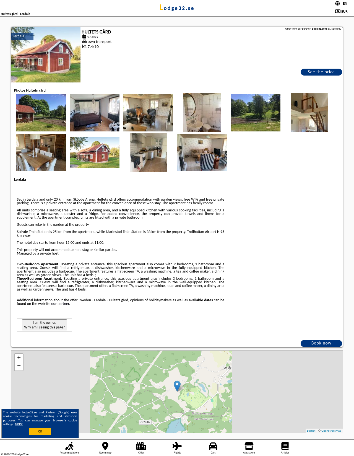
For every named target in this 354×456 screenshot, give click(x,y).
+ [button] (19, 358)
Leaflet (311, 430)
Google (63, 412)
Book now (321, 343)
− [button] (19, 366)
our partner (60, 303)
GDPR (19, 424)
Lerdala (18, 36)
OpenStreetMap (331, 430)
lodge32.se (176, 8)
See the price (321, 71)
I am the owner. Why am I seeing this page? (44, 325)
